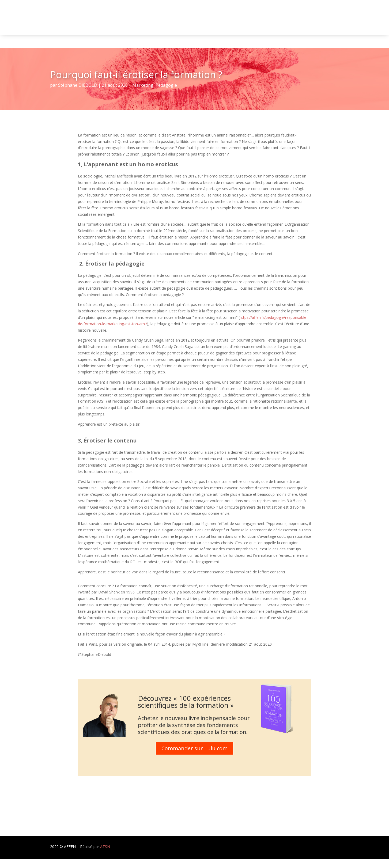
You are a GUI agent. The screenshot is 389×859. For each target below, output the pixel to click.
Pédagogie (166, 85)
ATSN (105, 846)
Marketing (142, 85)
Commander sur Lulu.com (194, 748)
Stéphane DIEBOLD (77, 85)
